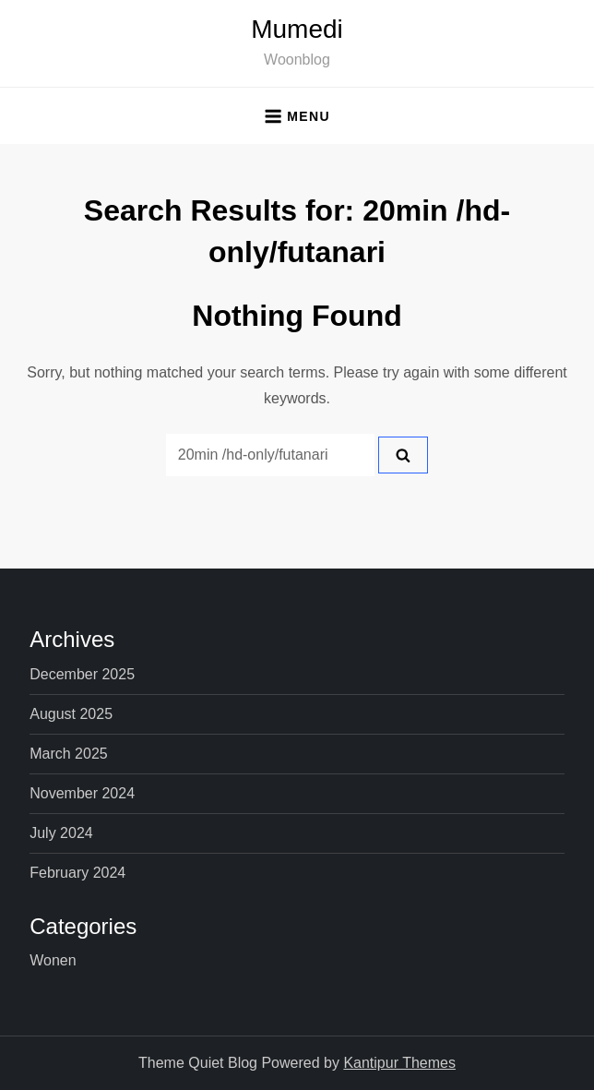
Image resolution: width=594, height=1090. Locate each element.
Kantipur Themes (399, 1063)
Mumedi (297, 29)
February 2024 (77, 872)
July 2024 (61, 833)
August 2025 (71, 714)
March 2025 (69, 753)
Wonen (53, 960)
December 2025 (82, 674)
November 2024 (82, 793)
